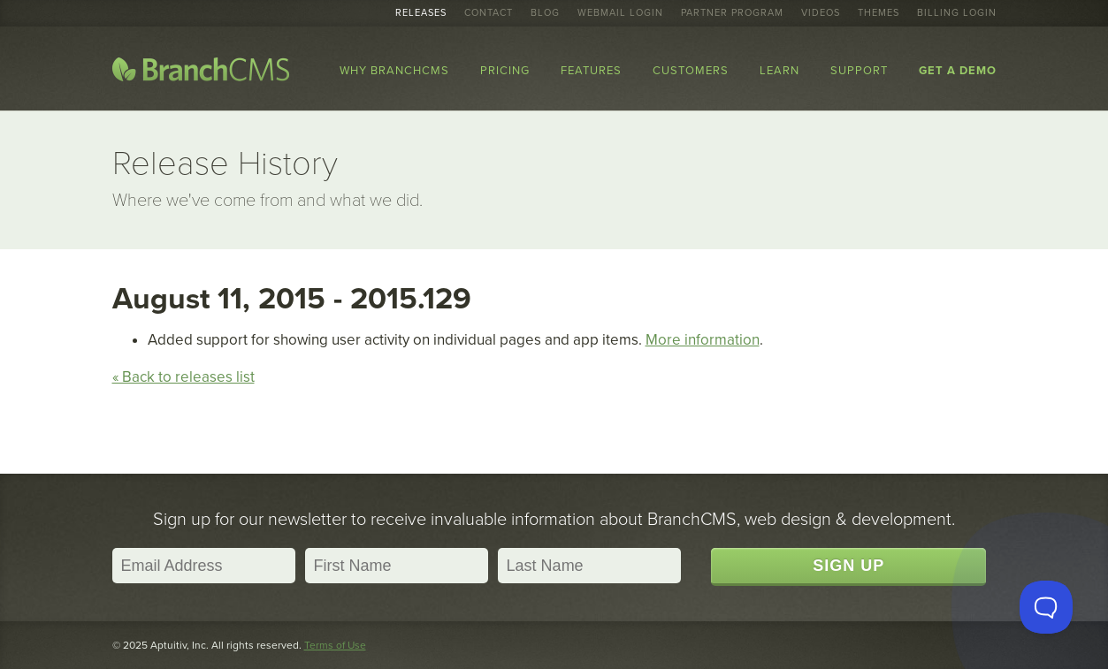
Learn (779, 71)
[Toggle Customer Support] (1046, 607)
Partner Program (732, 13)
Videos (820, 13)
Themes (878, 13)
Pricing (505, 71)
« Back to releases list (183, 377)
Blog (545, 13)
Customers (691, 71)
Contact (488, 13)
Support (859, 71)
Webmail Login (620, 13)
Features (591, 71)
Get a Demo (958, 71)
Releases (421, 13)
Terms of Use (335, 645)
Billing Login (957, 13)
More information (703, 340)
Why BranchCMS (394, 71)
